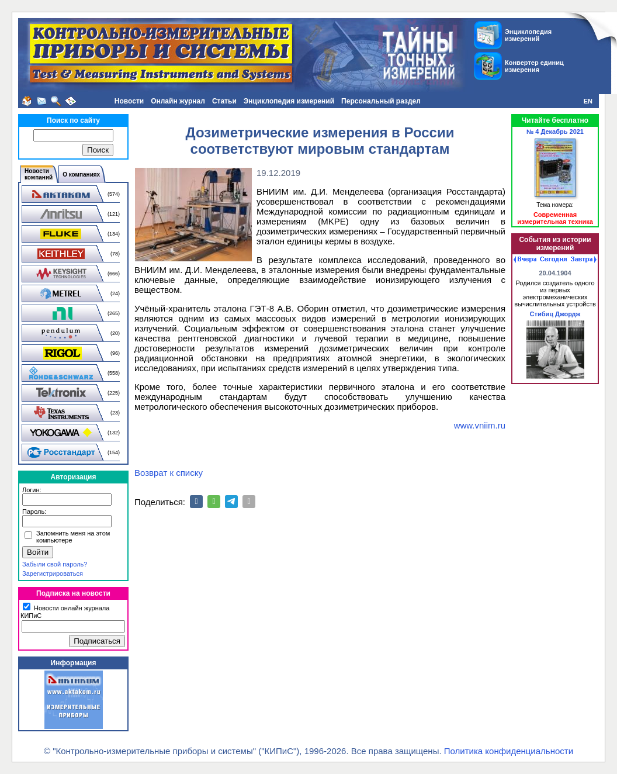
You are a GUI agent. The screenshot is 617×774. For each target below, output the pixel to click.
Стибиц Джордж (555, 313)
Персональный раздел (381, 101)
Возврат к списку (168, 473)
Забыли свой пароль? (54, 564)
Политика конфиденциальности (508, 751)
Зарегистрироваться (52, 573)
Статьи (224, 101)
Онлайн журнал (178, 101)
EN (588, 101)
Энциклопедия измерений (289, 101)
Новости (129, 101)
